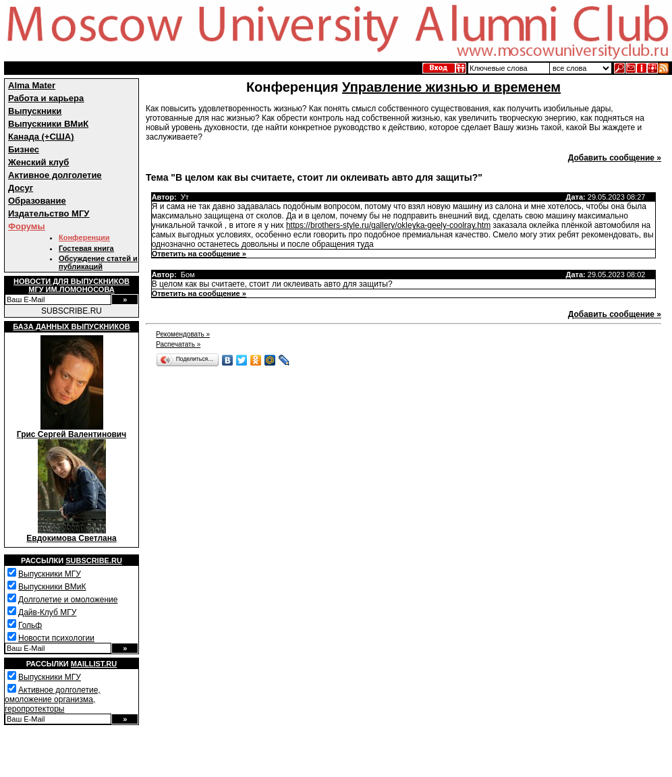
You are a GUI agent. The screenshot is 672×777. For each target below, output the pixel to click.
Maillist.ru (94, 664)
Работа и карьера (46, 98)
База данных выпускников (71, 326)
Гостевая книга (86, 248)
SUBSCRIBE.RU (71, 311)
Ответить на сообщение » (199, 254)
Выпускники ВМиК (48, 124)
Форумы (26, 226)
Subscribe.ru (93, 560)
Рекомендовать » (183, 334)
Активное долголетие (55, 175)
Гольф (30, 625)
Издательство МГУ (48, 213)
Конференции (84, 237)
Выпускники (34, 111)
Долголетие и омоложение (67, 599)
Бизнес (23, 149)
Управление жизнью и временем (451, 87)
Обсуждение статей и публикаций (98, 262)
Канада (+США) (41, 137)
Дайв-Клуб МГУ (47, 612)
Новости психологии (56, 638)
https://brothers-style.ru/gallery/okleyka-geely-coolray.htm (388, 225)
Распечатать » (178, 344)
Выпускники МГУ (49, 574)
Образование (37, 201)
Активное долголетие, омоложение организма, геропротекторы (53, 699)
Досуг (20, 188)
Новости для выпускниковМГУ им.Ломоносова (71, 285)
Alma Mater (31, 85)
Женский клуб (38, 162)
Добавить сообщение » (614, 158)
